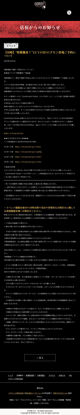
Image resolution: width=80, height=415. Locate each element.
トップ (15, 12)
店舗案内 (26, 12)
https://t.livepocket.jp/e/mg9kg (28, 151)
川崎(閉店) (41, 375)
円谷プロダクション (60, 393)
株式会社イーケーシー (33, 393)
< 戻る (40, 357)
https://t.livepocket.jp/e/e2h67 (28, 156)
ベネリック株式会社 (15, 378)
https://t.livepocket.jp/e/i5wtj (28, 146)
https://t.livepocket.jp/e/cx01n (28, 161)
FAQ (60, 12)
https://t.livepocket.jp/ (14, 133)
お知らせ (49, 12)
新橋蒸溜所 (30, 375)
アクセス (37, 12)
